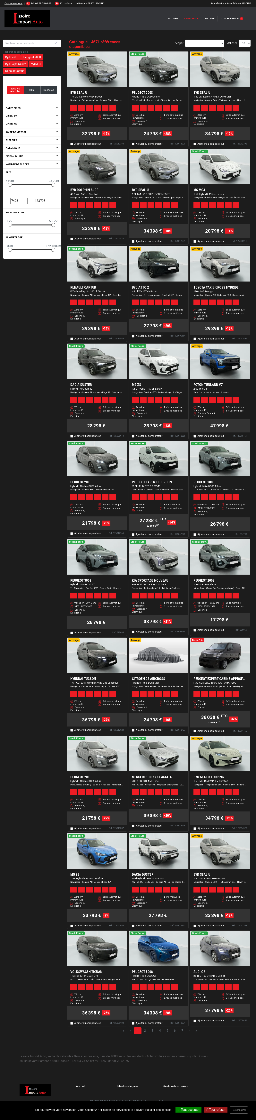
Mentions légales (127, 1086)
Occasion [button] (48, 90)
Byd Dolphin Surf (15, 64)
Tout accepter (188, 1109)
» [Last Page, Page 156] (196, 1030)
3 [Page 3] (152, 1030)
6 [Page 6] (175, 1030)
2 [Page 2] (145, 1030)
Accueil (173, 18)
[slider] (10, 185)
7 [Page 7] (182, 1030)
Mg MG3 (36, 64)
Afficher (232, 43)
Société (209, 18)
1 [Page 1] (138, 1030)
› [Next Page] (189, 1030)
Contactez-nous (13, 3)
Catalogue (191, 18)
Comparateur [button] (232, 18)
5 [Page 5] (167, 1030)
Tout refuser (216, 1109)
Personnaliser (239, 1110)
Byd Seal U (11, 57)
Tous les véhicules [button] (15, 90)
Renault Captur (14, 70)
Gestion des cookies (175, 1086)
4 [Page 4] (160, 1030)
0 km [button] (32, 90)
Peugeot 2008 (32, 57)
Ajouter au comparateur (87, 143)
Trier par (178, 43)
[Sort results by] (204, 43)
